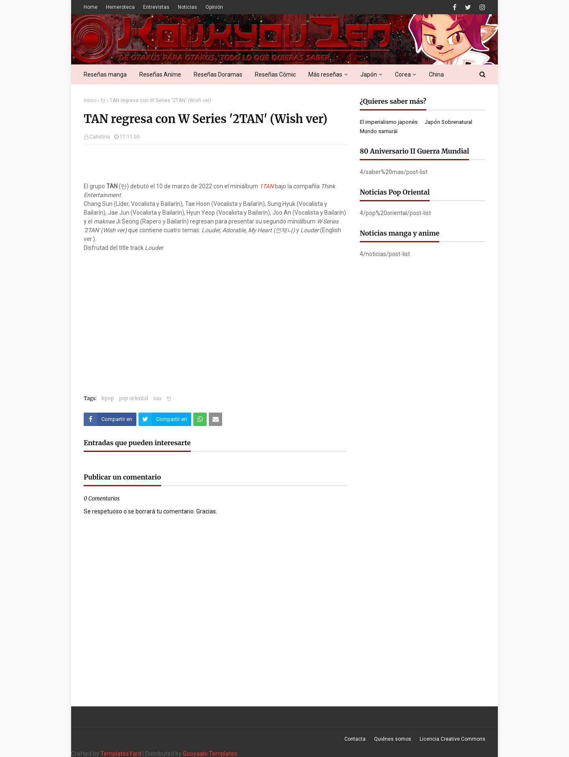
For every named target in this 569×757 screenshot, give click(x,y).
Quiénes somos (392, 739)
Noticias (187, 7)
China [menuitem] (436, 74)
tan (157, 398)
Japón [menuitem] (368, 74)
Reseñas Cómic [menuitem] (275, 74)
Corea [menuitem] (403, 74)
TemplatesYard (120, 753)
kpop (108, 398)
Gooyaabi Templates (210, 753)
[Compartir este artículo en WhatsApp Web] (200, 419)
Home (90, 7)
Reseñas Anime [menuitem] (160, 74)
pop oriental (133, 398)
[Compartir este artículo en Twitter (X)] (164, 419)
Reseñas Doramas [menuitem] (218, 74)
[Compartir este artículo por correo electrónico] (215, 419)
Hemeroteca (120, 7)
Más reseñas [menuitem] (325, 74)
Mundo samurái (378, 131)
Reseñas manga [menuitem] (105, 74)
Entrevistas (156, 7)
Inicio (90, 100)
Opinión (214, 7)
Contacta (355, 739)
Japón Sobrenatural (448, 122)
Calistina (100, 137)
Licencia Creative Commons (452, 739)
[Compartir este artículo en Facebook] (110, 419)
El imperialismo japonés (389, 122)
